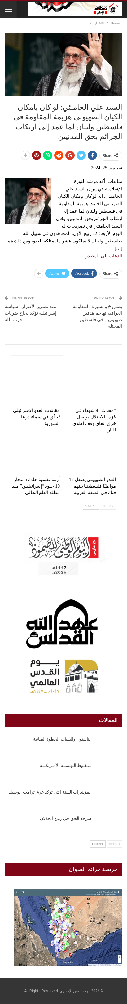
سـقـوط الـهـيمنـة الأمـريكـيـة (66, 765)
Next (91, 506)
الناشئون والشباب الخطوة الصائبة (62, 739)
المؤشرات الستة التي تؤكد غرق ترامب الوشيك (50, 792)
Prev (108, 506)
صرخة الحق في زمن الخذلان (66, 818)
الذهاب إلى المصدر (104, 255)
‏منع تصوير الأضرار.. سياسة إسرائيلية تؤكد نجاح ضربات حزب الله (30, 313)
